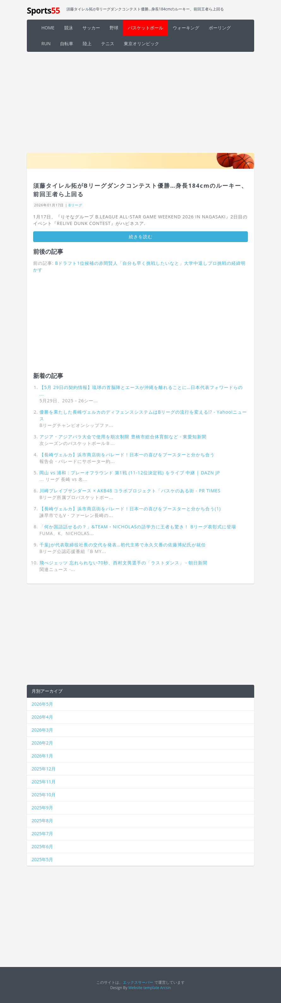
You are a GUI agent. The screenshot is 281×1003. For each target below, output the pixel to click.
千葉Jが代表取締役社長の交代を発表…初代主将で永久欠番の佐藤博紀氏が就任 (122, 545)
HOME (48, 28)
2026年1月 (42, 756)
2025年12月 (44, 769)
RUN (46, 43)
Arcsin (165, 987)
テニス (107, 43)
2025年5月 (42, 859)
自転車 (66, 43)
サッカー (91, 28)
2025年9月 (42, 808)
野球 (114, 28)
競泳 (68, 28)
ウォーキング (186, 28)
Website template (144, 987)
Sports (43, 10)
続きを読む (140, 237)
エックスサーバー (138, 982)
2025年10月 (44, 795)
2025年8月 (42, 821)
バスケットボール (145, 28)
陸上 (87, 43)
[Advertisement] (140, 102)
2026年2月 (42, 743)
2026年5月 (42, 704)
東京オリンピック (141, 43)
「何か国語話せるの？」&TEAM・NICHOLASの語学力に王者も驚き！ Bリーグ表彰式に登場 (137, 527)
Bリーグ (75, 205)
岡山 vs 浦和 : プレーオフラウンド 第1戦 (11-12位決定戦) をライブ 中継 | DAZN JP (129, 473)
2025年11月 (44, 782)
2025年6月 (42, 846)
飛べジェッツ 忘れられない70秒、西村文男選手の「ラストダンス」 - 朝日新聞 (123, 563)
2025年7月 (42, 833)
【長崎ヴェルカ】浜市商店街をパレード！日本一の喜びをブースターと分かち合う (127, 455)
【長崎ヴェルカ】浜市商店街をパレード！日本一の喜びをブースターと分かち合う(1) (130, 509)
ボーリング (220, 28)
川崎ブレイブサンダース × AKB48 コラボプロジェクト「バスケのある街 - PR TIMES (130, 491)
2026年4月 (42, 717)
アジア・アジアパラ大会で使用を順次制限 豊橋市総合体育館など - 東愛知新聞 (122, 437)
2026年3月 (42, 730)
